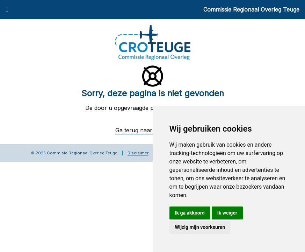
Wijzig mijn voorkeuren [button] (200, 227)
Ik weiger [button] (227, 213)
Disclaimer (138, 152)
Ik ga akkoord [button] (190, 213)
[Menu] (7, 9)
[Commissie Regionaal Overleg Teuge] (152, 42)
